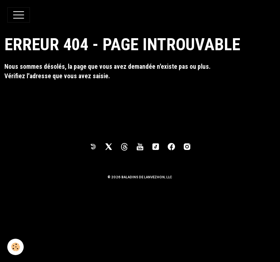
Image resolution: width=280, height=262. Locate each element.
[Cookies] (15, 247)
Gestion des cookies (140, 207)
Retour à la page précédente (41, 95)
